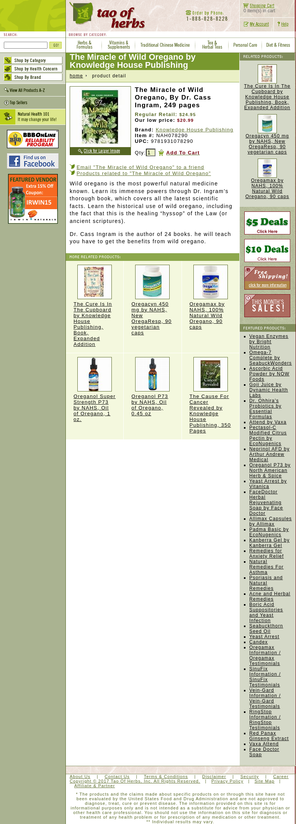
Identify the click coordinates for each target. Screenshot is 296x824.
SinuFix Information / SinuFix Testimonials (265, 677)
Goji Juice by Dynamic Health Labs (268, 390)
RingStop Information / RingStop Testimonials (265, 720)
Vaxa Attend (264, 744)
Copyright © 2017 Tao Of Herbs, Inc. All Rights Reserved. (135, 781)
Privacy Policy (227, 781)
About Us (80, 776)
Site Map (265, 781)
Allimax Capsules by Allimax (270, 521)
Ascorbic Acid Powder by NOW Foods (269, 374)
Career (280, 776)
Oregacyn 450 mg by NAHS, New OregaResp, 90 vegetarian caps (267, 144)
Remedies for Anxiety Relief (266, 553)
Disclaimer (214, 776)
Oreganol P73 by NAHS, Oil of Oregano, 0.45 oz (152, 386)
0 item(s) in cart (257, 8)
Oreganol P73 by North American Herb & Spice (270, 470)
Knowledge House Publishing (195, 130)
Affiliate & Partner (94, 785)
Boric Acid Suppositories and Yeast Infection (266, 612)
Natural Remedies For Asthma (266, 567)
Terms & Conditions (166, 776)
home (76, 76)
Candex (258, 642)
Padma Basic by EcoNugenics (269, 532)
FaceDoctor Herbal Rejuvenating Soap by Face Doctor (266, 502)
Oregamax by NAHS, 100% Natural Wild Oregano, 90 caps (211, 297)
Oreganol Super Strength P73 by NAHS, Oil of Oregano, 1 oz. (95, 389)
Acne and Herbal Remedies (269, 596)
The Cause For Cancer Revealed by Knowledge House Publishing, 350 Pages (211, 395)
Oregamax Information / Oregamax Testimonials (265, 655)
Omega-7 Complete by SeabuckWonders (270, 358)
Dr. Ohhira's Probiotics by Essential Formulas (265, 408)
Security (249, 776)
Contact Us (117, 776)
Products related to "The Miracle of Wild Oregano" (144, 173)
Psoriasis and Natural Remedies (266, 583)
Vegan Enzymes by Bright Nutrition (268, 342)
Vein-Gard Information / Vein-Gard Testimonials (265, 698)
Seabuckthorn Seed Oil (266, 628)
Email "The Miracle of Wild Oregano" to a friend (140, 167)
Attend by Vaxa (267, 422)
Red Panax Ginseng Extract (269, 736)
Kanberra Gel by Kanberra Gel (269, 542)
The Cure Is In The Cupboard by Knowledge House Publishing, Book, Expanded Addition (95, 306)
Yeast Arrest (264, 636)
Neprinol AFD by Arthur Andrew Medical (269, 454)
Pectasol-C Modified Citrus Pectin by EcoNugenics (268, 435)
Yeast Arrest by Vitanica (268, 483)
